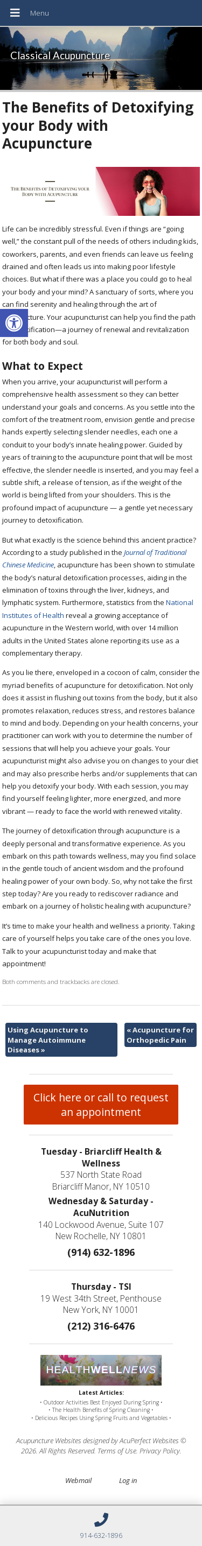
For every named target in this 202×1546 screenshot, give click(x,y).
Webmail (78, 1480)
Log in (128, 1480)
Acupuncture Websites (48, 1440)
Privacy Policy (160, 1451)
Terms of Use (116, 1451)
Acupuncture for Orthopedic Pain (160, 1034)
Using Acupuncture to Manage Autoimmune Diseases (48, 1039)
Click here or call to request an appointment (101, 1104)
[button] (14, 323)
